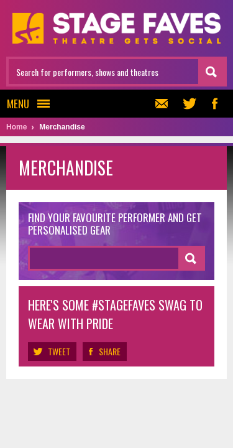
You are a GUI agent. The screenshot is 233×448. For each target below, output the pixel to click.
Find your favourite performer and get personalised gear (115, 225)
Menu (32, 104)
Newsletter (160, 103)
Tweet (52, 351)
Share (105, 351)
